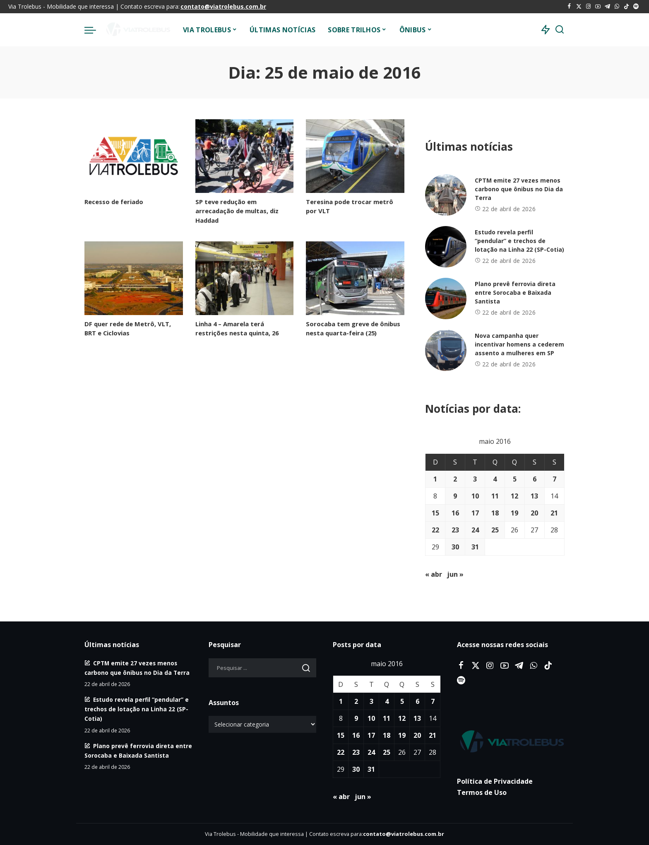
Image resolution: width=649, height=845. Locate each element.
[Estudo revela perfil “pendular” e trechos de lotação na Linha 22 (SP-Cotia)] (445, 246)
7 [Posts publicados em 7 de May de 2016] (554, 479)
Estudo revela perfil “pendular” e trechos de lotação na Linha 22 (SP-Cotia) (519, 240)
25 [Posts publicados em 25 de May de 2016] (495, 529)
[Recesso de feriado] (133, 156)
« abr (433, 574)
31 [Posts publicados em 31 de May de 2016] (475, 546)
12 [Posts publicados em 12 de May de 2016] (514, 496)
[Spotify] (636, 6)
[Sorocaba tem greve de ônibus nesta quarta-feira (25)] (355, 278)
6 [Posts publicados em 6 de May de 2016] (534, 479)
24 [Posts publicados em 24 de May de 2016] (475, 529)
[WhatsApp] (617, 6)
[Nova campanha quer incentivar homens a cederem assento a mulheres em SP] (445, 350)
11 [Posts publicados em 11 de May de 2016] (495, 496)
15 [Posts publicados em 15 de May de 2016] (435, 513)
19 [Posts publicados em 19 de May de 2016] (514, 513)
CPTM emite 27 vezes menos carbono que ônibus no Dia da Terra (519, 189)
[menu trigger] (94, 29)
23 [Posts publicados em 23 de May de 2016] (455, 529)
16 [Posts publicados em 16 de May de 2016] (455, 513)
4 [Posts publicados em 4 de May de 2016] (495, 479)
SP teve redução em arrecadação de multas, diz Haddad (237, 210)
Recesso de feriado (113, 201)
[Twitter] (579, 6)
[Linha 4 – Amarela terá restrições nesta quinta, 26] (244, 278)
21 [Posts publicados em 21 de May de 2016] (554, 513)
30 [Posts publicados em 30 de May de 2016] (455, 546)
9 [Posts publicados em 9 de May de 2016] (455, 496)
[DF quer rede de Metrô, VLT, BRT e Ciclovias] (133, 278)
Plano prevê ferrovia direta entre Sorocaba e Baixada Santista (515, 292)
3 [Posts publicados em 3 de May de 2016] (475, 479)
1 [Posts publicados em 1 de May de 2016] (435, 479)
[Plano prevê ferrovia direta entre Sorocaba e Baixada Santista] (445, 298)
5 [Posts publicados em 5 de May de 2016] (515, 479)
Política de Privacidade (495, 781)
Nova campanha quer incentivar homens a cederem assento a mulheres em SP (519, 344)
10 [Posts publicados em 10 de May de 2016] (475, 496)
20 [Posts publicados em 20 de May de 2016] (534, 513)
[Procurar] (560, 29)
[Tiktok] (626, 6)
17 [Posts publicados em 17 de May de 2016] (475, 513)
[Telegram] (607, 6)
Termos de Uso (482, 792)
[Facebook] (569, 6)
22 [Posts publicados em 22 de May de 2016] (435, 529)
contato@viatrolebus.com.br (223, 6)
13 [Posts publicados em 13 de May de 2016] (534, 496)
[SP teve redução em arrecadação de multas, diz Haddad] (244, 156)
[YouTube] (598, 6)
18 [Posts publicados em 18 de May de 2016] (495, 513)
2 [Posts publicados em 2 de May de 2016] (455, 479)
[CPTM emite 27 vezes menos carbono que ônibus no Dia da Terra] (445, 195)
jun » (455, 574)
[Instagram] (588, 6)
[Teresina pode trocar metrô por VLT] (355, 156)
